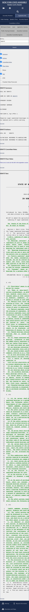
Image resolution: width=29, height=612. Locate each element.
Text (4, 74)
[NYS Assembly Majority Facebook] (10, 8)
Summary (5, 54)
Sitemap (5, 603)
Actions (4, 58)
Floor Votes (6, 66)
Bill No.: (2, 39)
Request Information (20, 603)
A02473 (15, 96)
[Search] (17, 12)
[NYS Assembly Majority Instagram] (22, 8)
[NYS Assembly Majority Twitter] (16, 8)
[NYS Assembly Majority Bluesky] (11, 12)
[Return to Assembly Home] (14, 3)
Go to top (2, 123)
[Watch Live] (3, 8)
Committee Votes (7, 62)
